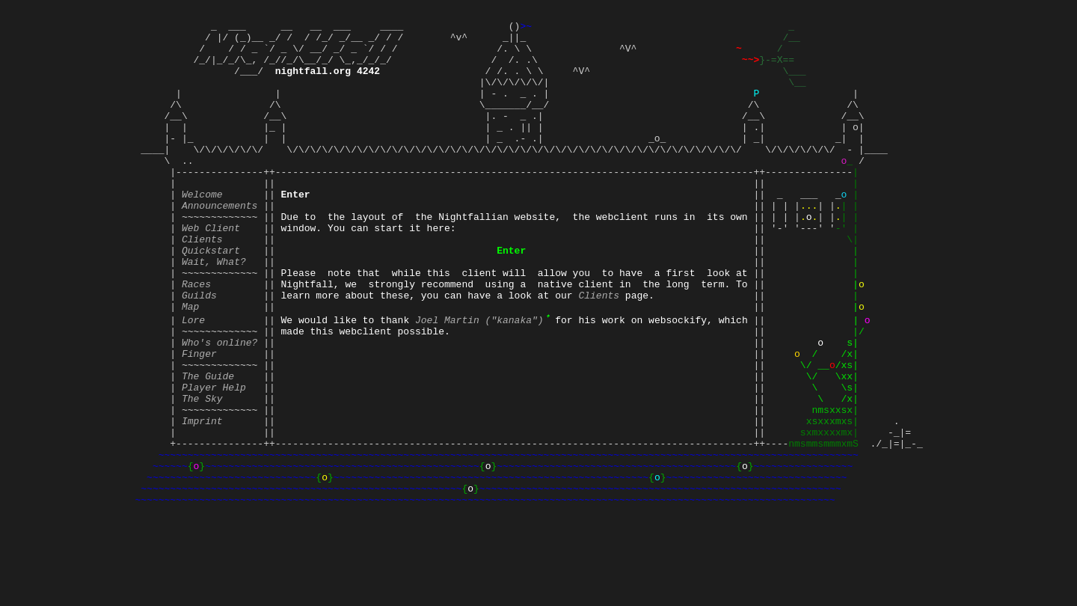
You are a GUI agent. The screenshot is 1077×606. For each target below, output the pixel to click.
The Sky (202, 472)
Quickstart (211, 297)
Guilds (199, 351)
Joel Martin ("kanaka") (482, 378)
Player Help (214, 458)
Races (196, 337)
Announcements (219, 243)
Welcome (202, 229)
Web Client (211, 270)
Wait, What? (214, 310)
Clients (202, 283)
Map (190, 364)
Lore (193, 378)
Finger (199, 418)
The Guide (208, 445)
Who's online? (219, 404)
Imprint (202, 499)
